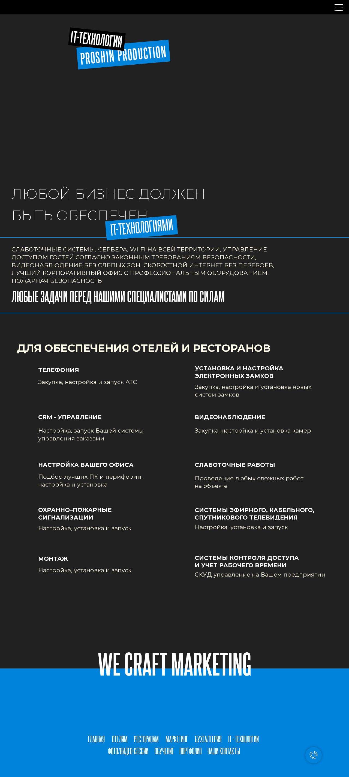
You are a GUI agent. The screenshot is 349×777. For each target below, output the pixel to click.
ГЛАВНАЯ (96, 738)
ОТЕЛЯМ (120, 738)
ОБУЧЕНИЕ (164, 750)
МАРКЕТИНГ (177, 738)
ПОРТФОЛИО (190, 750)
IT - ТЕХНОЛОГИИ (243, 738)
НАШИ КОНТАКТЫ (223, 750)
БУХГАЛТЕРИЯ (208, 738)
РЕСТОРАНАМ (146, 738)
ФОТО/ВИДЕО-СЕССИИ (128, 750)
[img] (166, 763)
